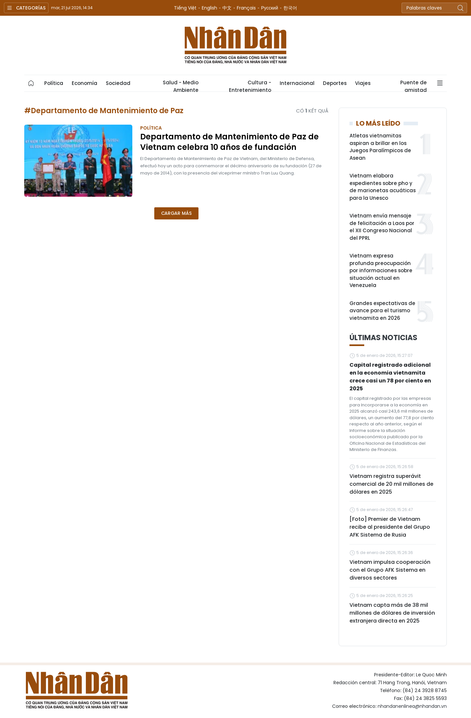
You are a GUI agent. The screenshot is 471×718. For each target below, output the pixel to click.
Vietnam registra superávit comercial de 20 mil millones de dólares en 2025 (391, 484)
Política (53, 83)
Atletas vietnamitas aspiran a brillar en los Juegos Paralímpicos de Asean (380, 146)
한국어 (290, 8)
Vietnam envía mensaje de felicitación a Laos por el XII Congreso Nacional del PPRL (381, 226)
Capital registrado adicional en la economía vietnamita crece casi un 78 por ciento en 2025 (390, 376)
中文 (227, 8)
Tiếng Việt (185, 8)
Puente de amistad (413, 85)
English (209, 8)
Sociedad (118, 83)
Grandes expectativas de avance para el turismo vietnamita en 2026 (382, 310)
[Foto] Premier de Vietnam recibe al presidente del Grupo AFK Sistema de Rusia (389, 527)
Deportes (335, 83)
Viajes (362, 83)
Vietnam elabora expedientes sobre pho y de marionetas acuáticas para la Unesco (382, 186)
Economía (84, 83)
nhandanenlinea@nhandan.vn (412, 706)
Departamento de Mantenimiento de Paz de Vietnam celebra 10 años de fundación (229, 142)
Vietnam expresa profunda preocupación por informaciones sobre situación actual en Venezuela (380, 270)
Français (246, 8)
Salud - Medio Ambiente (180, 85)
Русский (269, 8)
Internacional (297, 83)
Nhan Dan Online (235, 45)
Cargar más (176, 213)
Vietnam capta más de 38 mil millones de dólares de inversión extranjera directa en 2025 (392, 613)
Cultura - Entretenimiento (250, 85)
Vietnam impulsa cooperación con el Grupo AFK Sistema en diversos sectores (389, 570)
